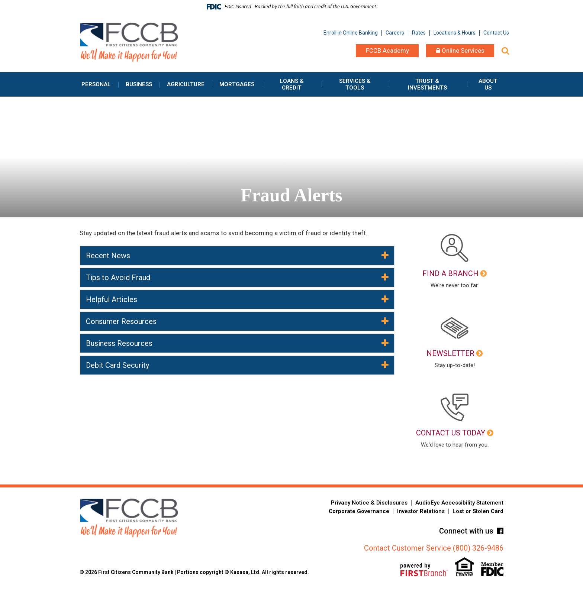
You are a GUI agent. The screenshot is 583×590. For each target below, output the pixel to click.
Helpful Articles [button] (111, 299)
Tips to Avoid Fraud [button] (118, 277)
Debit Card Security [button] (117, 365)
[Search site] (505, 50)
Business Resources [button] (119, 343)
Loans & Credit (292, 84)
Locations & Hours (455, 33)
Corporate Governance (359, 511)
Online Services (460, 50)
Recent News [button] (108, 255)
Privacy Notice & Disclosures (369, 502)
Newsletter (450, 353)
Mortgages (236, 84)
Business (139, 84)
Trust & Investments (427, 84)
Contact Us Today (450, 432)
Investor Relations (421, 511)
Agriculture (185, 84)
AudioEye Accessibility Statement (459, 502)
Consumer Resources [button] (121, 321)
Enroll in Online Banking (350, 33)
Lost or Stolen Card (477, 511)
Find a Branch (450, 273)
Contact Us (496, 33)
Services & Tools (355, 84)
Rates (419, 33)
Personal (96, 84)
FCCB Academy (387, 50)
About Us (488, 84)
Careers (395, 33)
